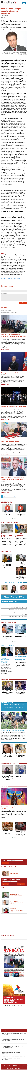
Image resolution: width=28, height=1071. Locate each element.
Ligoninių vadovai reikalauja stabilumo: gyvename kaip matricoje (13, 335)
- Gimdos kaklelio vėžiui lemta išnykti (19, 607)
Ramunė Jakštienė (13, 901)
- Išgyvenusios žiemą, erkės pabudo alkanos (17, 605)
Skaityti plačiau (5, 349)
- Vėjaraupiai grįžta (23, 614)
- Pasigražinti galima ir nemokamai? (19, 612)
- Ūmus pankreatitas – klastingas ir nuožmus (17, 616)
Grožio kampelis (19, 707)
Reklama (15, 1065)
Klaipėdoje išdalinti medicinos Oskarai (13, 406)
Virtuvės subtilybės (9, 707)
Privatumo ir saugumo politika (14, 1068)
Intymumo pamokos (19, 704)
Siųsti (23, 302)
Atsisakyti (21, 884)
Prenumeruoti (5, 884)
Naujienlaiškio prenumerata (11, 880)
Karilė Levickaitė (13, 908)
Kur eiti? (6, 1030)
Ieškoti (5, 863)
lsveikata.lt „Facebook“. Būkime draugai (10, 278)
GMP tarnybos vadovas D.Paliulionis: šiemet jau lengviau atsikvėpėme (13, 478)
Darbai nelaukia (13, 873)
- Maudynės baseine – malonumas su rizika (18, 609)
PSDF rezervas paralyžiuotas (10, 441)
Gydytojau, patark (8, 704)
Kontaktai (21, 1065)
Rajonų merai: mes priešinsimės (11, 373)
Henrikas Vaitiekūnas (14, 894)
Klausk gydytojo (14, 596)
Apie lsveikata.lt (7, 1065)
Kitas (14, 496)
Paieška (4, 860)
